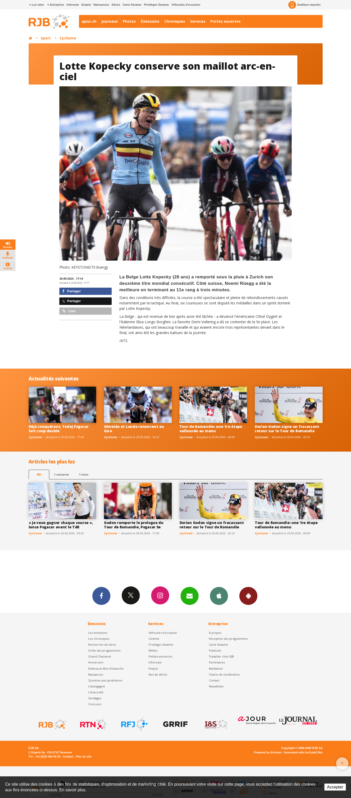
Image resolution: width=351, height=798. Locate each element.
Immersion (95, 662)
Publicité (215, 650)
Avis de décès (158, 674)
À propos (215, 632)
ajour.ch (88, 21)
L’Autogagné (96, 686)
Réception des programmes (228, 638)
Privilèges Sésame (156, 4)
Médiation (216, 668)
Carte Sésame (132, 4)
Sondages (94, 698)
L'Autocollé (95, 692)
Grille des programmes (104, 650)
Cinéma (154, 638)
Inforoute (73, 4)
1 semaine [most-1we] (61, 474)
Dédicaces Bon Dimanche (106, 668)
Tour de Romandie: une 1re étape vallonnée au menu (210, 428)
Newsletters (190, 595)
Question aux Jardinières (105, 680)
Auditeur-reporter (304, 5)
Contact (214, 680)
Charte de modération (224, 674)
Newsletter (216, 686)
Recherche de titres (102, 644)
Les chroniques (98, 638)
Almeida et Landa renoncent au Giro (134, 428)
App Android (248, 595)
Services (198, 21)
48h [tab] (38, 474)
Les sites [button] (36, 4)
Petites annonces (160, 656)
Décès (116, 4)
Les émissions (97, 632)
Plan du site (84, 756)
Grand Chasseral (99, 656)
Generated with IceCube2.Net (303, 752)
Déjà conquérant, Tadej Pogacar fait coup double (59, 428)
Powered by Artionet (267, 752)
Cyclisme (68, 38)
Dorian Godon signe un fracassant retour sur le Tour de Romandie (287, 428)
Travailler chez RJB (221, 656)
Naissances (101, 4)
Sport (46, 38)
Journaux (109, 21)
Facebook (101, 595)
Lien (68, 311)
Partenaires (217, 662)
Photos (129, 21)
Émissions (150, 21)
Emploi (86, 4)
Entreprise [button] (55, 4)
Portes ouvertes (225, 21)
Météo (153, 650)
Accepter (335, 787)
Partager (71, 291)
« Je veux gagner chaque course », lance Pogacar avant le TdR (61, 524)
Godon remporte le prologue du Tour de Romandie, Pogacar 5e (134, 524)
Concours (94, 704)
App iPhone (219, 595)
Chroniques (174, 21)
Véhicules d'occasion (186, 4)
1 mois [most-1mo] (83, 474)
